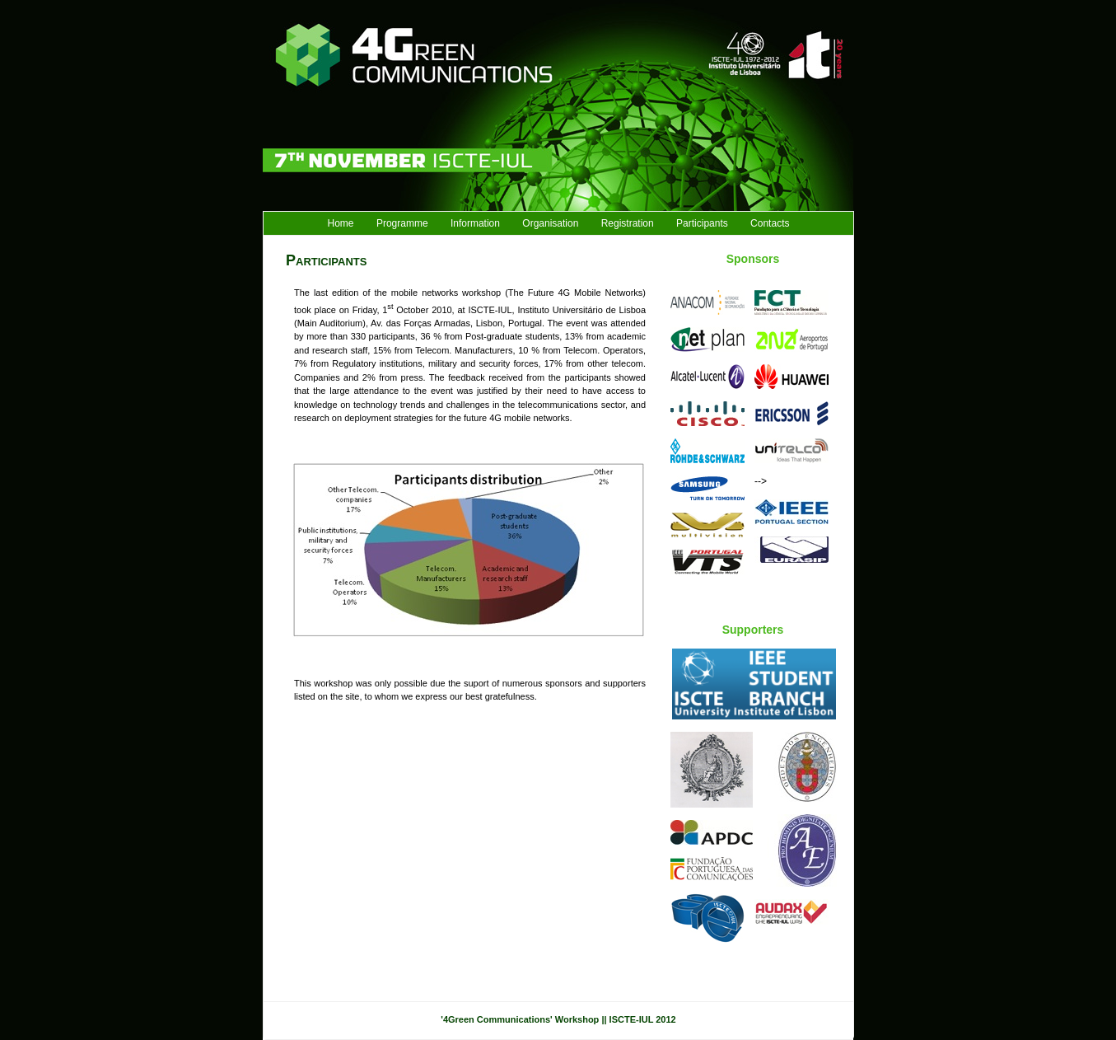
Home (341, 223)
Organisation (550, 223)
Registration (627, 223)
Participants (702, 223)
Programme (402, 223)
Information (475, 223)
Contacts (769, 223)
